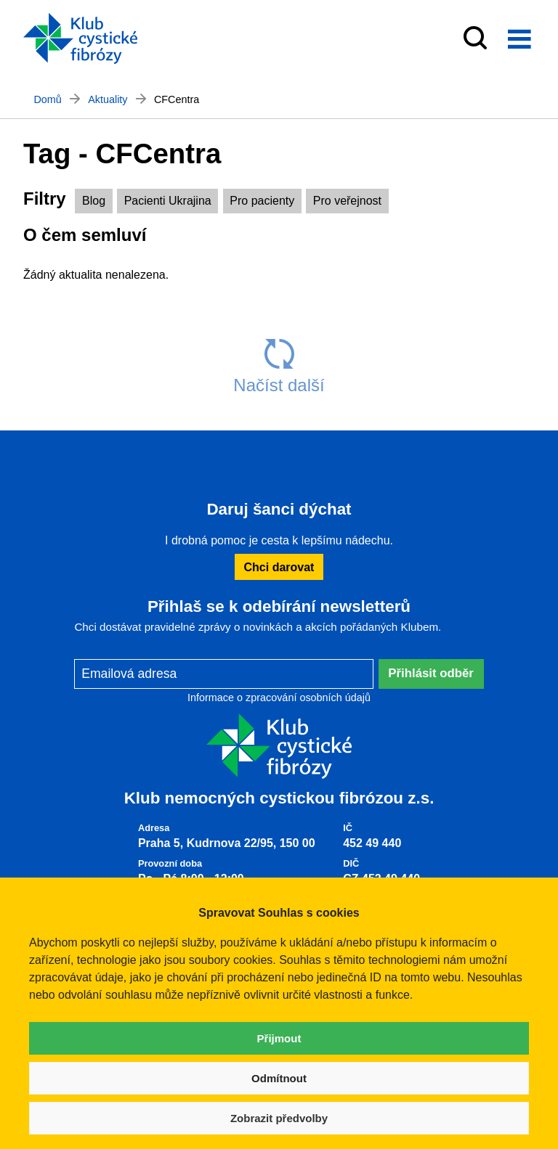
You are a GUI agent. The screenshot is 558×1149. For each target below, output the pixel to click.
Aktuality (107, 99)
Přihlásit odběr (431, 673)
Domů (47, 99)
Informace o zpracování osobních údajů (279, 697)
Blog (93, 201)
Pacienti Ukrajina (167, 201)
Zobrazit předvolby (279, 1118)
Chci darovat (279, 567)
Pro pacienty (262, 201)
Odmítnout (279, 1078)
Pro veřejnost (347, 201)
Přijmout (279, 1038)
